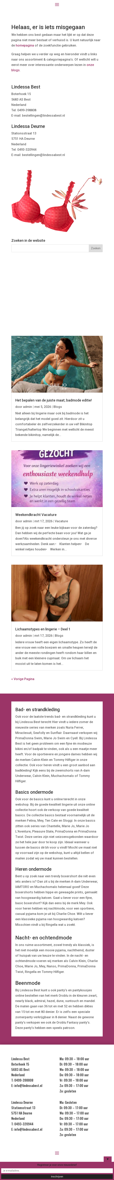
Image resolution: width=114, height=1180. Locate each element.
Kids (57, 299)
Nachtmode (58, 284)
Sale (89, 299)
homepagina (25, 45)
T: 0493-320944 (22, 1124)
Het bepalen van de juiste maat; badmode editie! (53, 400)
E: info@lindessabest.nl (26, 1085)
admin (27, 407)
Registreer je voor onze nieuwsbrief (57, 1165)
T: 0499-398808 (22, 1080)
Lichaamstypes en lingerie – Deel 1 (43, 629)
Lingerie (24, 284)
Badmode (89, 284)
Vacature (61, 521)
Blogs (57, 407)
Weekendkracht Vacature (36, 515)
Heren (24, 299)
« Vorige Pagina (22, 679)
